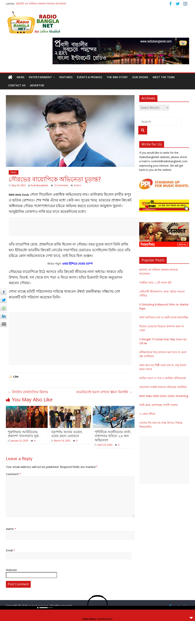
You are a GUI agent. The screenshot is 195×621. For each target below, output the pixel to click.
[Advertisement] (78, 226)
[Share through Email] (3, 323)
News (20, 77)
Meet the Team (164, 77)
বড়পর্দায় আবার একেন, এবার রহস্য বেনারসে (67, 433)
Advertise (37, 85)
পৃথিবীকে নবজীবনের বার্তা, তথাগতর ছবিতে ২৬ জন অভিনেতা (113, 435)
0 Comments (59, 185)
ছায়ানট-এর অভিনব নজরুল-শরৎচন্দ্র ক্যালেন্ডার (41, 3)
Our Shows (140, 77)
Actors (77, 185)
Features (65, 77)
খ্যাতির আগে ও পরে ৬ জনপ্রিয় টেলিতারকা (162, 378)
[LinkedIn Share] (3, 315)
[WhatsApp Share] (3, 307)
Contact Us (16, 85)
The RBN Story (117, 77)
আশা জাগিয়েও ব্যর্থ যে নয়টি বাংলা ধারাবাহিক (163, 317)
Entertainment (40, 77)
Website (11, 570)
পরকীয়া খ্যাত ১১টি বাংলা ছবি (155, 282)
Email (10, 550)
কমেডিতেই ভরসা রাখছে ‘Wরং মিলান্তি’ (104, 392)
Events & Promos (89, 77)
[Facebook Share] (3, 291)
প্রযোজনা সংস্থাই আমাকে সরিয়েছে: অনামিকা (163, 387)
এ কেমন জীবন (147, 414)
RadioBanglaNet (39, 185)
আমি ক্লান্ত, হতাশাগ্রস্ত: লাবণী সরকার (158, 405)
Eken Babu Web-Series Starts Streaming (163, 396)
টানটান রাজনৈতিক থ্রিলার (28, 392)
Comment (13, 474)
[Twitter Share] (3, 299)
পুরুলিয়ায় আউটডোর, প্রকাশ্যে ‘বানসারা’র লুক (23, 433)
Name (11, 529)
